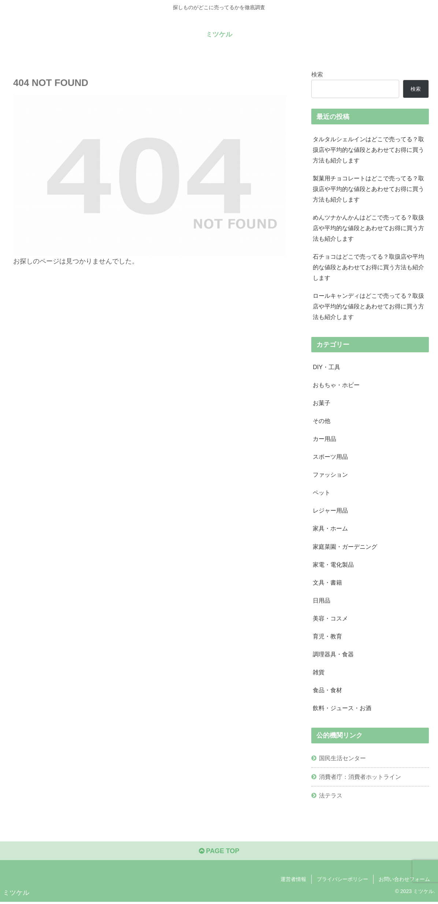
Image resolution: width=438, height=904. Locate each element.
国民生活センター (342, 759)
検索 (317, 74)
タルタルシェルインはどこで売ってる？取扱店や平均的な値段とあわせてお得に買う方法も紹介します (368, 150)
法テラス (330, 797)
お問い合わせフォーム (404, 881)
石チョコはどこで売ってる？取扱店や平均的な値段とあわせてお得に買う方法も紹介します (368, 268)
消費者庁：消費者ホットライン (360, 778)
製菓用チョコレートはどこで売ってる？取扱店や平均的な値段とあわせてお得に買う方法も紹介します (368, 189)
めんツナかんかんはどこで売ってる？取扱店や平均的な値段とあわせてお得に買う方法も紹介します (368, 228)
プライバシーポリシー (342, 881)
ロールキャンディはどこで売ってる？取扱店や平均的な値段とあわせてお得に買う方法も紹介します (368, 307)
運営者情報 (293, 881)
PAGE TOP (218, 853)
